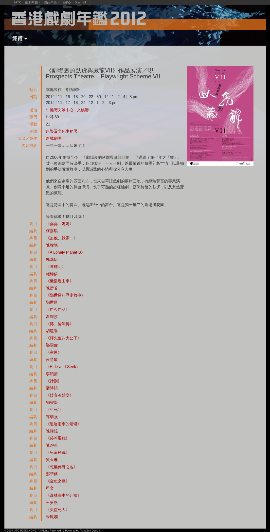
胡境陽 (52, 331)
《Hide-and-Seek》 (63, 367)
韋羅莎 (52, 317)
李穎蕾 (52, 374)
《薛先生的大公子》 (63, 338)
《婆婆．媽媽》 (59, 224)
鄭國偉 (52, 345)
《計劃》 (54, 381)
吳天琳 (52, 460)
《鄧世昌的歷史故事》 (65, 295)
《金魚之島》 (58, 481)
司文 (50, 488)
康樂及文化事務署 (61, 131)
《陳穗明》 (56, 267)
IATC (17, 2)
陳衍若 (52, 288)
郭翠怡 (52, 259)
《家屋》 (54, 352)
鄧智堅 (52, 402)
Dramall (80, 2)
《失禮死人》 (58, 510)
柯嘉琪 (52, 231)
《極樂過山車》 (59, 281)
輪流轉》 (65, 324)
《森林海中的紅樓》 (63, 495)
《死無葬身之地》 (61, 467)
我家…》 (69, 238)
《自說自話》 (58, 309)
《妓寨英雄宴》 (59, 395)
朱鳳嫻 (52, 517)
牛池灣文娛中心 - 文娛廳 (67, 110)
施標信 (52, 274)
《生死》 (54, 410)
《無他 (52, 238)
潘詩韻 (52, 388)
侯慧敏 (52, 359)
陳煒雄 (52, 431)
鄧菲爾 (52, 474)
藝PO (67, 2)
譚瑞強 (52, 417)
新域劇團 (54, 138)
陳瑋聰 (52, 245)
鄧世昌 (52, 302)
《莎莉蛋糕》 (58, 438)
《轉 (50, 324)
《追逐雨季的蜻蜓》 (63, 424)
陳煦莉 (52, 445)
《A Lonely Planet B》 (65, 252)
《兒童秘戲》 (58, 452)
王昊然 (52, 502)
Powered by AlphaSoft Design (82, 530)
